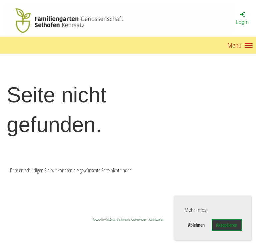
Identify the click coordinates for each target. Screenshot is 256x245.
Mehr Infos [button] (196, 210)
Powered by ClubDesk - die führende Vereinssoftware (120, 219)
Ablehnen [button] (196, 225)
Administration (156, 219)
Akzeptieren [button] (226, 225)
